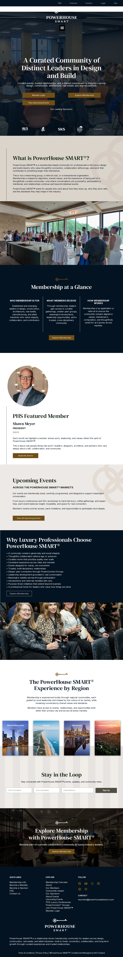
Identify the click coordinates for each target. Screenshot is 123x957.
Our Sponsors (53, 893)
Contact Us (15, 893)
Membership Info (18, 882)
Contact (88, 3)
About (49, 885)
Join (115, 3)
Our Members (52, 888)
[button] (62, 28)
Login (103, 3)
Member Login (53, 910)
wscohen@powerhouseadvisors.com (96, 899)
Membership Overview (57, 882)
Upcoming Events (54, 899)
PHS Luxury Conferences (58, 902)
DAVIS (16, 432)
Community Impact (55, 890)
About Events (52, 896)
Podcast (73, 3)
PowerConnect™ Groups (57, 905)
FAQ (59, 3)
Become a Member (19, 885)
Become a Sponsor (19, 888)
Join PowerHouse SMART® (59, 908)
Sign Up (106, 790)
